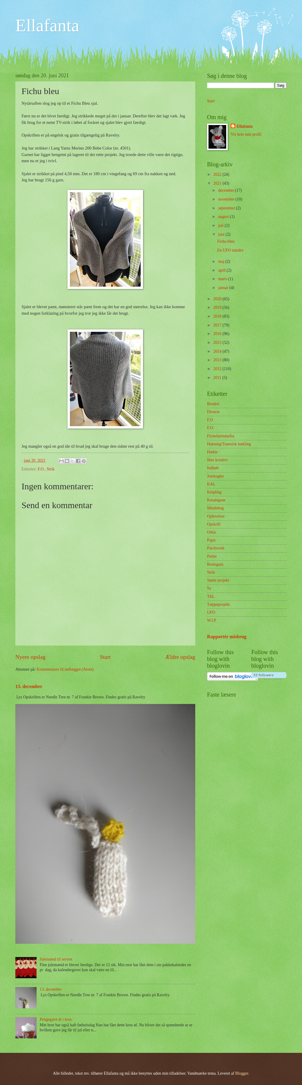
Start (105, 657)
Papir (211, 540)
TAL (211, 596)
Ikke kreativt (217, 460)
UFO (211, 612)
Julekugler (215, 476)
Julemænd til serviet (56, 959)
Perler (212, 556)
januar (223, 287)
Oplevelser (216, 516)
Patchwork (215, 548)
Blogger (241, 1073)
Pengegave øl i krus (56, 1019)
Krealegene (216, 500)
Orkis (211, 532)
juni (222, 234)
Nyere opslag (30, 657)
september (227, 208)
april (222, 270)
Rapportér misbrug (227, 636)
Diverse (213, 412)
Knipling (214, 492)
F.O (210, 420)
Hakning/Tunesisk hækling (229, 444)
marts (223, 279)
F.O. (41, 469)
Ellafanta (47, 25)
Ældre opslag (180, 657)
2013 (217, 360)
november (227, 199)
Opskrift (214, 524)
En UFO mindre (230, 250)
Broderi (213, 404)
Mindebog (215, 508)
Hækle (212, 452)
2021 (217, 183)
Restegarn (215, 564)
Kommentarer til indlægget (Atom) (65, 669)
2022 (217, 174)
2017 (217, 325)
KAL (211, 484)
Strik (51, 469)
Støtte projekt (218, 580)
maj (221, 261)
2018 (217, 316)
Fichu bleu (225, 241)
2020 (217, 299)
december (226, 190)
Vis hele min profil (246, 134)
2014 (217, 351)
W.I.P (211, 620)
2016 (217, 333)
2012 (217, 369)
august (224, 216)
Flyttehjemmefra (220, 436)
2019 (217, 307)
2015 (217, 342)
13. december (28, 686)
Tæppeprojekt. (219, 604)
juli (221, 225)
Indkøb (213, 468)
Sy (209, 588)
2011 (217, 377)
